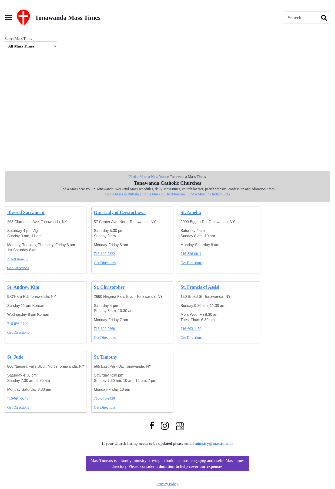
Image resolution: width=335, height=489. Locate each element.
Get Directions (18, 268)
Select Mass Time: (18, 39)
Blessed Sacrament (26, 212)
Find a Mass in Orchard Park (209, 194)
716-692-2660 (104, 329)
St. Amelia (191, 212)
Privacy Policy (167, 484)
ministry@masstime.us (214, 443)
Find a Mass (138, 177)
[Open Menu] (8, 17)
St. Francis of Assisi (200, 287)
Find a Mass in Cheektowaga (163, 194)
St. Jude (15, 357)
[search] (324, 18)
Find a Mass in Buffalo (122, 194)
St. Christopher (109, 287)
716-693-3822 (104, 254)
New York (158, 177)
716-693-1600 (17, 324)
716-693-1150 (191, 329)
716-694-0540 (17, 398)
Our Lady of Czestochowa (120, 212)
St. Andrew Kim (23, 287)
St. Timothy (105, 357)
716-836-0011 (191, 254)
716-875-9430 (104, 398)
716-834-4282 (17, 259)
